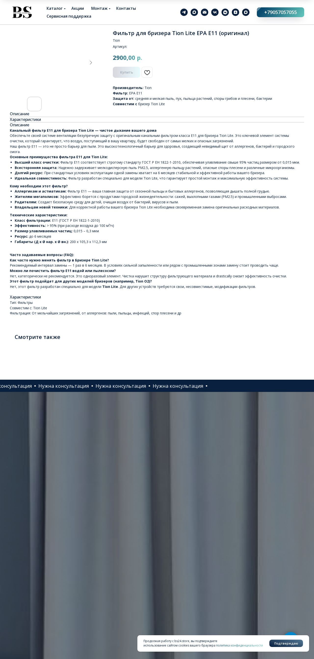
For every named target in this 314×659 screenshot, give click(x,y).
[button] (27, 386)
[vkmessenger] (225, 12)
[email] (204, 12)
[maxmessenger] (194, 12)
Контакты (126, 8)
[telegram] (184, 12)
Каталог (55, 8)
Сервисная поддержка (69, 16)
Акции (77, 8)
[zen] (235, 12)
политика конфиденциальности (239, 645)
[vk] (215, 12)
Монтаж (99, 8)
